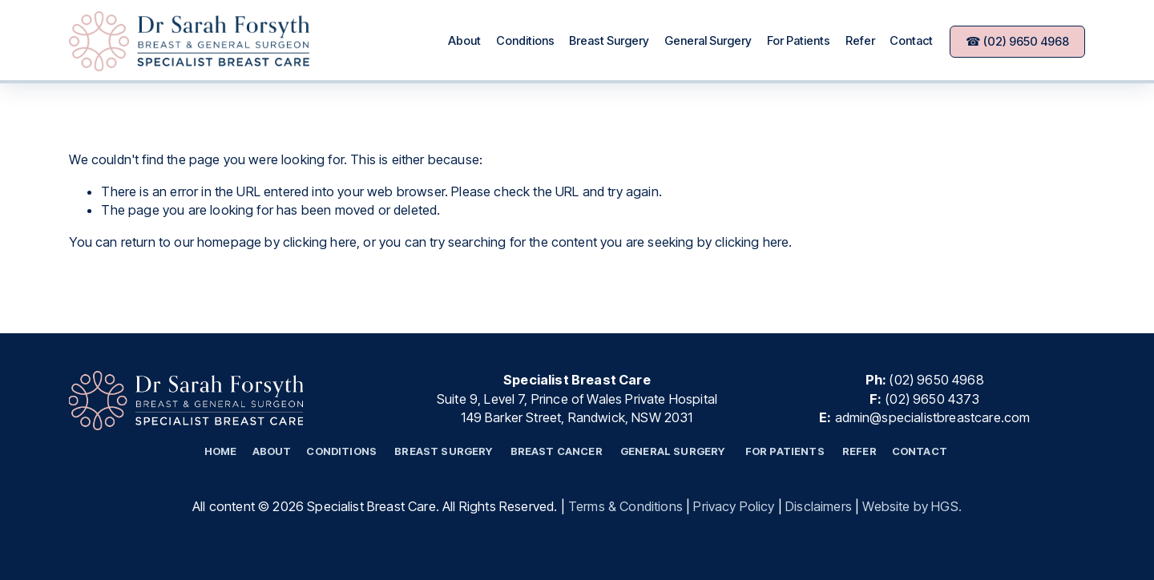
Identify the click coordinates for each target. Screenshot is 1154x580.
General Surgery (708, 41)
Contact (911, 41)
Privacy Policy (733, 506)
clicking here (320, 242)
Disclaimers (818, 506)
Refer (860, 41)
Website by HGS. (911, 506)
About (464, 41)
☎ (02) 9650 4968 (1017, 41)
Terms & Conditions (625, 506)
